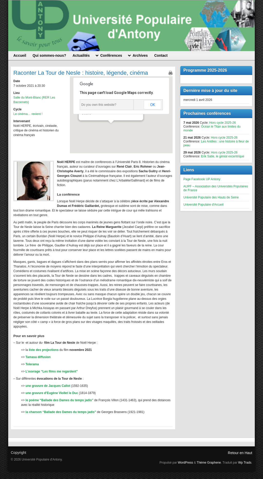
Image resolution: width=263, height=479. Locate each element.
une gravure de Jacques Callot (47, 386)
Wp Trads (244, 462)
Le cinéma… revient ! (27, 114)
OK (152, 105)
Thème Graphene (209, 462)
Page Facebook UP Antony (201, 179)
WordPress (185, 462)
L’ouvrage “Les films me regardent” (51, 371)
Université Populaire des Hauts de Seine (211, 197)
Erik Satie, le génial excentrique (222, 156)
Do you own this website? (98, 105)
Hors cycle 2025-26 (222, 122)
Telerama (32, 364)
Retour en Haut (240, 453)
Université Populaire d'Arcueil (203, 204)
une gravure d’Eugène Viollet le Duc (51, 393)
